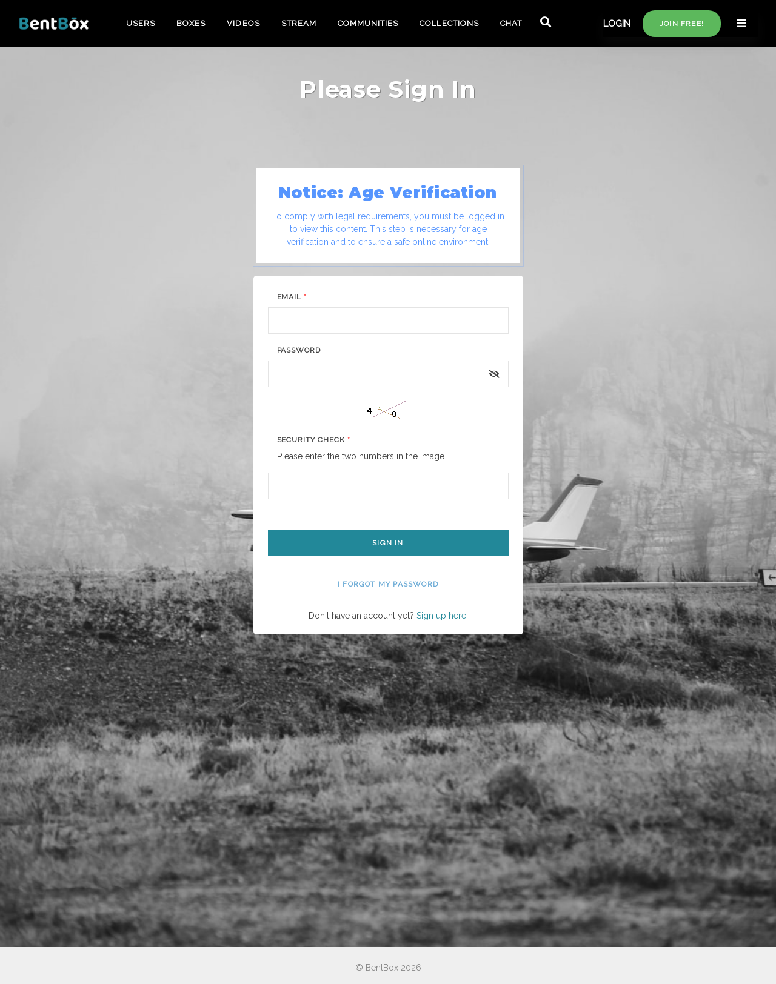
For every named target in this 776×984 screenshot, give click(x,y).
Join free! (682, 23)
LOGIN (616, 23)
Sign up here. (442, 615)
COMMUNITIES (368, 23)
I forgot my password (388, 584)
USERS (140, 23)
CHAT (511, 23)
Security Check (313, 440)
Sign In (387, 543)
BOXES (191, 23)
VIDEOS (243, 23)
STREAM (298, 23)
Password (299, 350)
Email (292, 297)
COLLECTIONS (449, 23)
